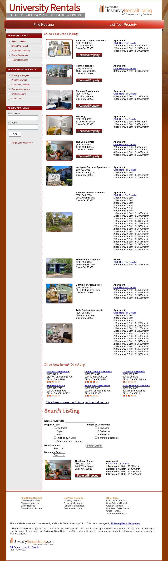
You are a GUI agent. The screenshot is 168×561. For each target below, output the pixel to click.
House (59, 434)
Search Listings (18, 41)
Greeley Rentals (114, 505)
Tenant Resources (19, 60)
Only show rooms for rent (69, 441)
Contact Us (16, 98)
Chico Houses (28, 505)
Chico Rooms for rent (31, 508)
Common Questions (20, 84)
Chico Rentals (113, 511)
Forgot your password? (22, 143)
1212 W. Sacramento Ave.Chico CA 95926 (98, 392)
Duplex (60, 431)
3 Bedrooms (104, 434)
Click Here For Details (124, 43)
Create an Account (72, 508)
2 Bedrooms (104, 431)
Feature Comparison (20, 89)
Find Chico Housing (31, 498)
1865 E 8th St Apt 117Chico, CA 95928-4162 (96, 378)
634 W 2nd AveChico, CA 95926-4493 (134, 378)
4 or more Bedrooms (108, 437)
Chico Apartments (30, 503)
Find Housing (43, 24)
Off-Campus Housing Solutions (25, 547)
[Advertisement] (24, 204)
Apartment (61, 428)
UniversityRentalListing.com (125, 523)
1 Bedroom (103, 428)
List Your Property (123, 24)
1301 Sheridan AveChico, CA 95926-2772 (58, 392)
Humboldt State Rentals (118, 508)
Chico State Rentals (116, 500)
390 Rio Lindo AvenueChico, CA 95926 (134, 392)
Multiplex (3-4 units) (66, 437)
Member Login (18, 108)
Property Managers (20, 75)
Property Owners (19, 80)
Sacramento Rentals (116, 513)
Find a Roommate (19, 55)
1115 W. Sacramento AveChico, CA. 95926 (59, 378)
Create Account (18, 94)
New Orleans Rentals (117, 503)
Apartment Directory (20, 50)
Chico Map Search (19, 46)
